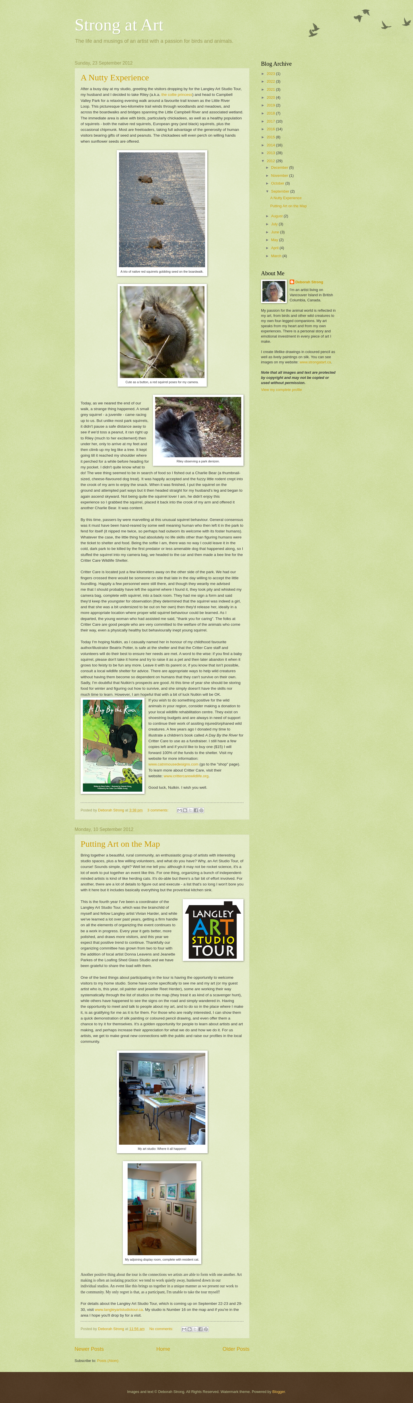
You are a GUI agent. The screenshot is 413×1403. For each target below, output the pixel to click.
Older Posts (236, 1349)
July (274, 224)
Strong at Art (119, 24)
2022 (271, 81)
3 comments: (158, 810)
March (276, 256)
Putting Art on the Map (120, 843)
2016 (271, 129)
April (275, 248)
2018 (271, 113)
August (277, 216)
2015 (271, 137)
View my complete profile (281, 389)
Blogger (278, 1392)
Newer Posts (89, 1349)
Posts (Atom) (107, 1361)
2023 (271, 73)
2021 (271, 89)
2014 (271, 145)
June (275, 232)
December (280, 167)
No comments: (161, 1329)
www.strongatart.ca (315, 362)
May (275, 240)
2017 (271, 121)
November (280, 175)
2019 (271, 105)
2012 (271, 161)
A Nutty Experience (115, 77)
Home (163, 1349)
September (280, 191)
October (278, 183)
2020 (271, 97)
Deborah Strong (309, 282)
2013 (271, 153)
